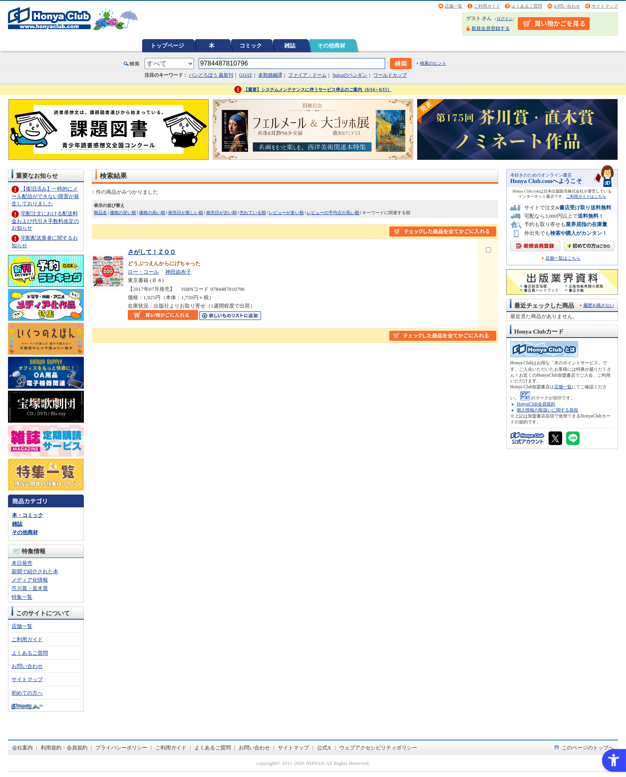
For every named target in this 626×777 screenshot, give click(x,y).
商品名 (100, 212)
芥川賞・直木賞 (30, 588)
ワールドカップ (390, 75)
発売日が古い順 (221, 212)
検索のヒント (433, 63)
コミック (251, 45)
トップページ (167, 45)
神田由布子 (178, 272)
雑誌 (289, 45)
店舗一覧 (453, 6)
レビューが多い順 (286, 212)
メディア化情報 (30, 580)
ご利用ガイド (487, 6)
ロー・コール (143, 272)
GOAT (245, 75)
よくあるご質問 (526, 6)
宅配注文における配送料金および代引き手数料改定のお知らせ (45, 221)
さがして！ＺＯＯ (152, 251)
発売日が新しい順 (185, 212)
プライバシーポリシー (121, 748)
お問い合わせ (567, 6)
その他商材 (331, 45)
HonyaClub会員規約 (536, 403)
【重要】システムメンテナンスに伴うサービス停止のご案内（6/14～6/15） (318, 89)
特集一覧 (22, 597)
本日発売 (22, 563)
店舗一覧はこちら (562, 258)
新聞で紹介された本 (35, 571)
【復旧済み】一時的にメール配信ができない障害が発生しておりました (45, 196)
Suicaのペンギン (350, 75)
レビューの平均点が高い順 (333, 212)
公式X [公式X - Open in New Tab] (324, 748)
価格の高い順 (152, 212)
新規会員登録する (490, 28)
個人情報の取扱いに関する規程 (547, 409)
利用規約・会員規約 (64, 748)
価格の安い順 (123, 212)
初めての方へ (27, 693)
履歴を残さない (598, 305)
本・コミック (27, 515)
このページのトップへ (588, 748)
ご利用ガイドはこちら (586, 196)
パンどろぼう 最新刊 (211, 75)
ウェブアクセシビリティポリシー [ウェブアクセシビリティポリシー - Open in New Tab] (378, 748)
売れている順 (253, 212)
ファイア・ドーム (307, 75)
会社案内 (22, 748)
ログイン (505, 18)
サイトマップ (605, 6)
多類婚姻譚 (270, 75)
